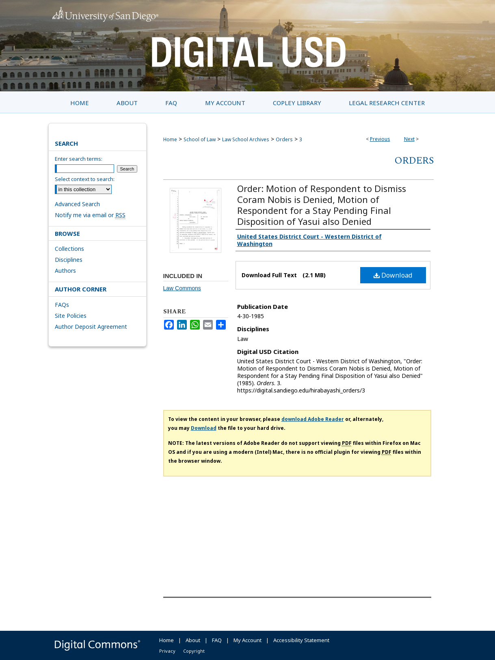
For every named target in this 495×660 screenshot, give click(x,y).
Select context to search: (85, 179)
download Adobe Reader (312, 419)
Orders (284, 139)
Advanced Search (77, 204)
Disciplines (68, 259)
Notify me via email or (90, 215)
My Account (247, 640)
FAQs (62, 304)
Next (409, 139)
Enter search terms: (78, 158)
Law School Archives (245, 139)
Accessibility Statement (301, 640)
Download (393, 275)
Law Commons (182, 288)
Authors (65, 270)
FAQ (217, 640)
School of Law (200, 139)
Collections (69, 248)
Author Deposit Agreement (91, 326)
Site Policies (70, 315)
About (193, 640)
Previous (380, 139)
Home (170, 139)
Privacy (167, 651)
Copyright (194, 651)
